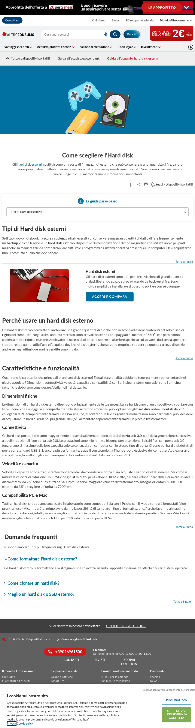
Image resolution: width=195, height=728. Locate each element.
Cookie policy (25, 723)
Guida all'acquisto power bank (79, 58)
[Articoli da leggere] (132, 185)
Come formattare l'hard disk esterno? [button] (40, 559)
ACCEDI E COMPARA (109, 296)
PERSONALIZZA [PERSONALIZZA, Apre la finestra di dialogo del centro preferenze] (176, 700)
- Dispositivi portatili (171, 184)
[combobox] (81, 34)
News (115, 20)
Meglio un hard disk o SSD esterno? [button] (39, 594)
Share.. (139, 185)
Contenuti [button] (157, 671)
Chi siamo (99, 20)
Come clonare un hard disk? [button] (32, 583)
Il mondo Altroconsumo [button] (19, 671)
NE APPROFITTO (162, 7)
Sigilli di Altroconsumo (115, 681)
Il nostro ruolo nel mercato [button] (119, 671)
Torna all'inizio (184, 261)
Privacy (11, 723)
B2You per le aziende (139, 20)
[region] (97, 706)
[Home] (4, 639)
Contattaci (12, 20)
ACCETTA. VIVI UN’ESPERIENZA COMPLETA (176, 714)
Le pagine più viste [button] (64, 671)
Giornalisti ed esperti (16, 681)
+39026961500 (65, 651)
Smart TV (57, 681)
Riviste (100, 660)
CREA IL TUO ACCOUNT (126, 626)
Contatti (71, 660)
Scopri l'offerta (129, 662)
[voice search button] (104, 34)
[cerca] (67, 34)
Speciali (155, 677)
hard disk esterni (29, 164)
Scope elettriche (62, 677)
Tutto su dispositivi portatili (28, 58)
